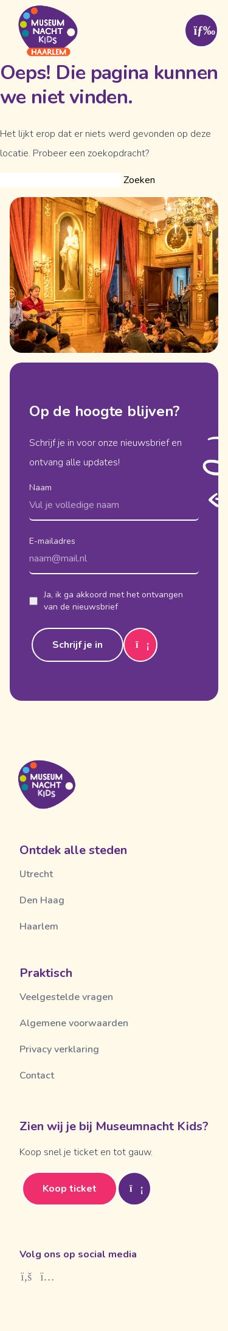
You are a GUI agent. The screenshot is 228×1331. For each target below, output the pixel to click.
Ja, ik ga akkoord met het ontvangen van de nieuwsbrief (106, 601)
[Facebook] (26, 1276)
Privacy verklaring (59, 1049)
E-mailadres (52, 541)
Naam (40, 487)
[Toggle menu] (201, 30)
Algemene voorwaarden (73, 1023)
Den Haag (41, 900)
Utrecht (36, 874)
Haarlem (38, 926)
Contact (36, 1075)
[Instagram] (48, 1276)
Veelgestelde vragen (66, 997)
